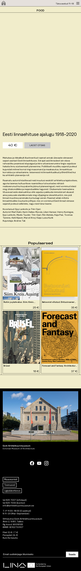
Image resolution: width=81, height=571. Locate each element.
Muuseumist (10, 479)
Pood (40, 10)
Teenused (9, 484)
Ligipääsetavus (12, 490)
